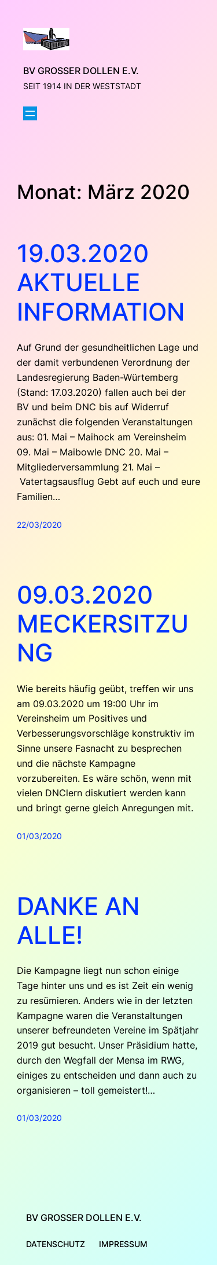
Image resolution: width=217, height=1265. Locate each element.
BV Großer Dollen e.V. (81, 70)
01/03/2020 (39, 836)
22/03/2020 (39, 524)
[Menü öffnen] (30, 113)
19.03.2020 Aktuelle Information (101, 282)
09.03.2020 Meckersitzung (103, 624)
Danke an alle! (78, 921)
